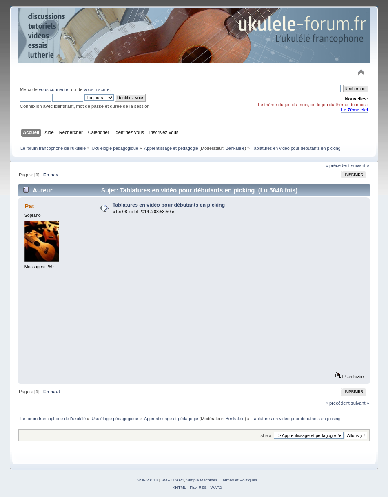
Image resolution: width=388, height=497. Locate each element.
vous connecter (54, 89)
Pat (29, 206)
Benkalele (235, 148)
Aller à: (266, 435)
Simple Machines (201, 480)
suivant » (360, 165)
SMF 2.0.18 (147, 480)
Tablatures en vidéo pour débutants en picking (169, 205)
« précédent (338, 165)
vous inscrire (96, 89)
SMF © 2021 (172, 480)
